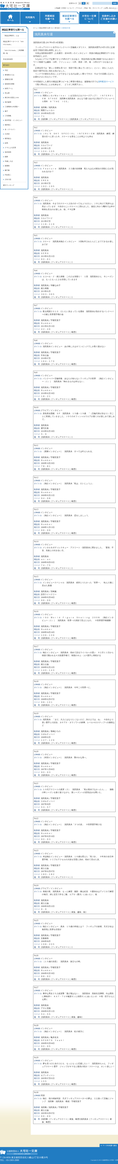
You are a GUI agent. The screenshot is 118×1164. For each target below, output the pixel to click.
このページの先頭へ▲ (109, 1145)
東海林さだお (9, 75)
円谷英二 (8, 175)
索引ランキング (8, 185)
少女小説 (8, 179)
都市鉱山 (8, 138)
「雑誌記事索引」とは (11, 36)
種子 (6, 111)
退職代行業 (9, 79)
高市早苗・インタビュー (13, 120)
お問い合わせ (109, 8)
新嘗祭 (7, 166)
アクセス (79, 8)
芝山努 (7, 93)
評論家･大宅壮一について (65, 8)
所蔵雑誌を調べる (49, 18)
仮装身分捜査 (9, 84)
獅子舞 (7, 170)
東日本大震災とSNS (12, 97)
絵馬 (6, 143)
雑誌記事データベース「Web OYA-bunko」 (13, 43)
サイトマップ (97, 8)
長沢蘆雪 (8, 102)
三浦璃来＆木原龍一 (12, 107)
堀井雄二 (8, 125)
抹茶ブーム (9, 88)
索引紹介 (57, 28)
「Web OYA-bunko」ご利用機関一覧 (13, 51)
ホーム (10, 18)
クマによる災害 (10, 147)
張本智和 (8, 152)
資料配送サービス (106, 82)
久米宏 (7, 134)
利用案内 (30, 18)
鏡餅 (6, 157)
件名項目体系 (8, 59)
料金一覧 (87, 8)
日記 (6, 70)
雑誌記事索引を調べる (69, 18)
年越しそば (9, 161)
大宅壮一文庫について (89, 18)
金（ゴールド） (10, 129)
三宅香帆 (8, 116)
